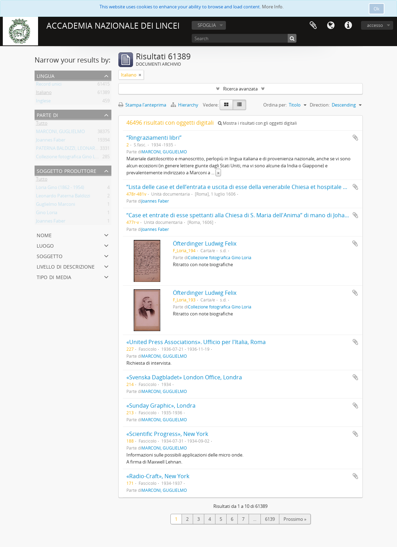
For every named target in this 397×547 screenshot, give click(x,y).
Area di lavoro (313, 25)
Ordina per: (275, 105)
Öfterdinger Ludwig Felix (204, 243)
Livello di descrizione (66, 266)
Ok (377, 9)
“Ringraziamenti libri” (154, 137)
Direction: (320, 105)
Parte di (47, 114)
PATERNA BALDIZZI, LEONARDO (69, 149)
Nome (44, 234)
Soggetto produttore (66, 170)
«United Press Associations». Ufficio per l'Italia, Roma (196, 342)
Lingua (330, 25)
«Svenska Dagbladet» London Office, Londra (184, 377)
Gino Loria (46, 214)
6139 (270, 519)
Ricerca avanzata (240, 89)
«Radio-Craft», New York (157, 476)
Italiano (44, 93)
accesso (375, 25)
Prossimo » (295, 519)
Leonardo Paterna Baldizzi (63, 197)
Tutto (41, 124)
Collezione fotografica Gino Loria (69, 158)
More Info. (273, 6)
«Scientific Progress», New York (167, 434)
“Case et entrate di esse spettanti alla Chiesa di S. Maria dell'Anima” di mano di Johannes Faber (250, 215)
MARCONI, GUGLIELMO (60, 133)
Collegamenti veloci (348, 25)
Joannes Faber (50, 141)
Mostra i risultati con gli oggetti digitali (257, 123)
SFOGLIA (207, 25)
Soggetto (50, 255)
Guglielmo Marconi (55, 205)
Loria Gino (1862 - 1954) (60, 188)
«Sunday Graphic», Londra (161, 405)
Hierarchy (185, 105)
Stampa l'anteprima (142, 105)
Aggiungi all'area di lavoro (355, 137)
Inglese (43, 102)
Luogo (45, 245)
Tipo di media (54, 276)
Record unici (48, 85)
